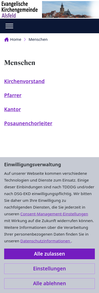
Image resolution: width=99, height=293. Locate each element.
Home (12, 39)
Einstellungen (49, 268)
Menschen (38, 39)
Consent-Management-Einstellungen (54, 213)
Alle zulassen (49, 253)
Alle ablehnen (49, 283)
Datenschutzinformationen (45, 240)
